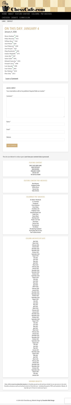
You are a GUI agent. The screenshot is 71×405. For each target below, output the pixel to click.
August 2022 (35, 322)
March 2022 (35, 331)
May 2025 (35, 263)
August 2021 (35, 344)
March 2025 (35, 266)
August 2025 (35, 257)
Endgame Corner (36, 212)
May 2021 (35, 350)
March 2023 (35, 310)
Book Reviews (35, 185)
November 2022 (35, 317)
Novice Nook (35, 218)
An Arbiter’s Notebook (35, 201)
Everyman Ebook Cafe (35, 214)
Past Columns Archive (35, 234)
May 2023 (35, 306)
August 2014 (36, 373)
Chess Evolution (35, 207)
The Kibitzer (35, 228)
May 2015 (35, 357)
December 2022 (35, 315)
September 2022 (35, 321)
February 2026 (35, 247)
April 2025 (35, 265)
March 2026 (35, 245)
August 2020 (35, 355)
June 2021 (35, 348)
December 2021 (35, 337)
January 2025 (35, 270)
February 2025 (35, 268)
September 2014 (35, 371)
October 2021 (35, 341)
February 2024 (35, 290)
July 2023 (35, 303)
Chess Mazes (35, 209)
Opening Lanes (35, 219)
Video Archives (35, 192)
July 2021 (35, 346)
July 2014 (35, 375)
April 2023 (35, 308)
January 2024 (35, 292)
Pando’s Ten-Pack (35, 221)
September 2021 (35, 342)
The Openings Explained (35, 230)
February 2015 (35, 362)
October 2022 (35, 319)
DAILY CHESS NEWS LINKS (35, 167)
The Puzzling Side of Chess (35, 232)
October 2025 (35, 254)
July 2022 (35, 324)
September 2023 (35, 299)
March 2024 (35, 288)
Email (8, 131)
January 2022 (35, 335)
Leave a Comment (12, 80)
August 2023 (35, 301)
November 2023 (35, 295)
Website (8, 139)
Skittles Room (35, 189)
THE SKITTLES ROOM (35, 176)
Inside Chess (35, 216)
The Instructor (35, 227)
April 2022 (35, 330)
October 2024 (35, 275)
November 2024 (35, 274)
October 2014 (35, 370)
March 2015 (35, 360)
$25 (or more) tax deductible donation (17, 386)
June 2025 (35, 261)
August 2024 (35, 279)
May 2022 (35, 328)
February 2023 (35, 312)
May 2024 (35, 284)
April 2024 (35, 286)
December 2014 (35, 366)
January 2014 (35, 377)
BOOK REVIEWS (35, 171)
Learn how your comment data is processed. (36, 158)
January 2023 (35, 313)
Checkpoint (35, 205)
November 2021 (35, 339)
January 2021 (35, 351)
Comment (9, 98)
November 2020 (35, 353)
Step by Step (35, 191)
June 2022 (35, 326)
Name (8, 123)
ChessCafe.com (36, 7)
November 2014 (35, 368)
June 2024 (35, 283)
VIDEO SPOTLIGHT (35, 169)
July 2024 (35, 281)
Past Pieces (35, 223)
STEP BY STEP (35, 174)
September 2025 (35, 256)
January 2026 (35, 248)
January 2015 (35, 364)
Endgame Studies (35, 187)
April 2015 (35, 359)
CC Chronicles (35, 203)
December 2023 (35, 294)
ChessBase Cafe (35, 210)
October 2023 (35, 297)
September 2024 (35, 277)
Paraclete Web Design (48, 402)
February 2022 (35, 333)
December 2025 (35, 250)
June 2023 (35, 304)
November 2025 (35, 252)
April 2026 (35, 243)
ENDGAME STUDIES (35, 173)
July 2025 (35, 259)
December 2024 (35, 272)
